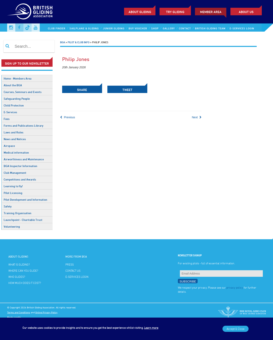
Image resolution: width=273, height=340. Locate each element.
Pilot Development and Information (25, 199)
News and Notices (15, 139)
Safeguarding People (17, 98)
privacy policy (234, 287)
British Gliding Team (210, 28)
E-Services (10, 112)
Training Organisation (17, 213)
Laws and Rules (13, 132)
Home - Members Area (17, 78)
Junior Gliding (113, 28)
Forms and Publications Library (23, 125)
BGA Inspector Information (20, 166)
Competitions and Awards (20, 179)
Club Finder (56, 28)
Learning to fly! (13, 186)
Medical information (16, 152)
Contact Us (72, 270)
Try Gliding (175, 12)
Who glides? (16, 276)
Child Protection (14, 105)
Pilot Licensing (13, 193)
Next (197, 117)
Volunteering (12, 226)
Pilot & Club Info (78, 42)
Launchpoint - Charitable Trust (23, 219)
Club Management (15, 172)
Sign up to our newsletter (27, 63)
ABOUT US (246, 12)
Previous (67, 117)
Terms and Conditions (18, 312)
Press (69, 264)
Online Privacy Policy (46, 312)
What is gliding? (19, 264)
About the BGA (13, 85)
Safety (8, 206)
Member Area (210, 12)
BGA (62, 42)
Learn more (151, 327)
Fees (7, 119)
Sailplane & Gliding (84, 28)
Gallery (169, 28)
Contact (185, 28)
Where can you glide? (23, 270)
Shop (155, 28)
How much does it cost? (24, 283)
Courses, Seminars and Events (23, 92)
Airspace (9, 145)
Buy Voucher (138, 28)
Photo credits (14, 317)
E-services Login (242, 28)
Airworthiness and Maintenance (24, 159)
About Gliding (140, 12)
